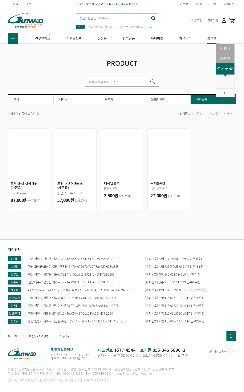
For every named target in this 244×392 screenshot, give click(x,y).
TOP (225, 93)
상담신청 (183, 4)
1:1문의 (198, 4)
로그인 (198, 20)
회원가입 (212, 20)
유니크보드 (137, 27)
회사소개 (13, 336)
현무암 (109, 99)
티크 (90, 27)
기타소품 (201, 99)
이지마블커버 (121, 27)
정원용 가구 (158, 99)
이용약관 (65, 336)
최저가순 (229, 113)
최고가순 (214, 113)
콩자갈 (148, 27)
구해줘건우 (228, 4)
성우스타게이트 (103, 27)
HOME (15, 4)
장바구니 (232, 20)
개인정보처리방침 (39, 336)
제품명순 (199, 113)
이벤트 (30, 4)
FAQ (214, 4)
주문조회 (225, 58)
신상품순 (185, 113)
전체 (16, 99)
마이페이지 (224, 20)
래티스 (63, 99)
